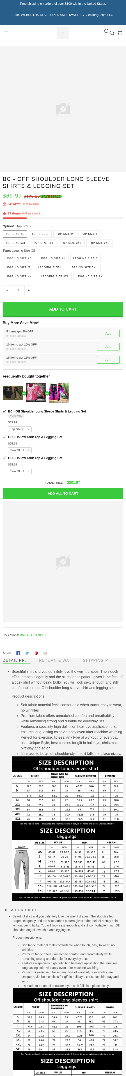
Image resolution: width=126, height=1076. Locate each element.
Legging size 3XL (55, 276)
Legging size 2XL (90, 276)
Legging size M (18, 267)
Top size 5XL (16, 243)
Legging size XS (23, 250)
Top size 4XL (44, 243)
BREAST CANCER (33, 635)
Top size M (64, 234)
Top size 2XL (99, 243)
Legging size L (50, 267)
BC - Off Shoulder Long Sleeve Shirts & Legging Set (47, 411)
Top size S (40, 234)
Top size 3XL (72, 243)
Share (7, 652)
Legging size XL (53, 258)
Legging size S (85, 258)
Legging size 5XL (84, 267)
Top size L (89, 234)
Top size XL (24, 226)
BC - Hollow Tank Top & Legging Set (35, 437)
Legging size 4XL (19, 276)
